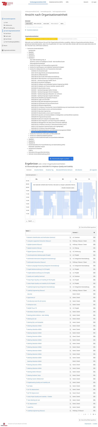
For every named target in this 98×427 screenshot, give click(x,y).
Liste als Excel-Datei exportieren (87, 227)
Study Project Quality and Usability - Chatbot (39, 396)
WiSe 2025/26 (37, 23)
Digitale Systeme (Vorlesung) (35, 251)
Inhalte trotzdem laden (68, 188)
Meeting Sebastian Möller (34, 326)
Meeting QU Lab (31, 319)
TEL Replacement (32, 403)
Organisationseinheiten (8, 50)
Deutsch (86, 2)
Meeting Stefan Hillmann (34, 372)
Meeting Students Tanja (34, 375)
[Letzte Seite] (90, 414)
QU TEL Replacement (33, 389)
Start (6, 22)
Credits (95, 423)
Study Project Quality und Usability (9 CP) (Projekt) (41, 283)
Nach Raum (7, 33)
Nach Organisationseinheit (12, 30)
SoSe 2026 (46, 23)
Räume (4, 45)
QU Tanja (29, 386)
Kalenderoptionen (31, 175)
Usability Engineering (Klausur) (36, 290)
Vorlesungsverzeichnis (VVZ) (38, 2)
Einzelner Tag (49, 170)
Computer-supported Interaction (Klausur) (39, 241)
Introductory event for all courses (36, 301)
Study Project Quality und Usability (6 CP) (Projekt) (41, 280)
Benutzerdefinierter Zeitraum (64, 170)
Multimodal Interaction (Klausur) (36, 262)
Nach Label (7, 36)
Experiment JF (31, 297)
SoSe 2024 (29, 23)
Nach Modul (7, 39)
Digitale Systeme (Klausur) (34, 244)
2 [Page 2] (85, 414)
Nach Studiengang (9, 28)
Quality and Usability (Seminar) (36, 276)
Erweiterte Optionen (31, 30)
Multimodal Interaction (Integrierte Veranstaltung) (41, 258)
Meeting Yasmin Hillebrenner (35, 379)
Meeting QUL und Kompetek (35, 322)
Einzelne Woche (38, 170)
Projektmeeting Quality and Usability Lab (38, 382)
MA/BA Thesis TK (32, 308)
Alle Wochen (78, 170)
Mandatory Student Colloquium (36, 311)
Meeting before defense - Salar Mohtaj (38, 315)
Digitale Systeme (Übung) (34, 248)
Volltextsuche (8, 25)
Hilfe (67, 2)
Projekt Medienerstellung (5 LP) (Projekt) (38, 269)
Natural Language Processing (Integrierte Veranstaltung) (43, 265)
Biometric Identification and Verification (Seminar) (41, 237)
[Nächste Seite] (88, 414)
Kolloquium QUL (31, 304)
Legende (93, 170)
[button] (94, 237)
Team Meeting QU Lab (33, 400)
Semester (27, 21)
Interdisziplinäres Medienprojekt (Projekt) (39, 255)
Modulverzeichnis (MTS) (56, 2)
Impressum (88, 423)
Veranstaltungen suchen (59, 159)
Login (93, 2)
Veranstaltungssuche (8, 18)
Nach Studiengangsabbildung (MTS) (12, 42)
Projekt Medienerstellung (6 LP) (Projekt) (38, 273)
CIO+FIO (29, 294)
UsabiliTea (30, 407)
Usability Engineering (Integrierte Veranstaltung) (41, 287)
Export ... (30, 221)
